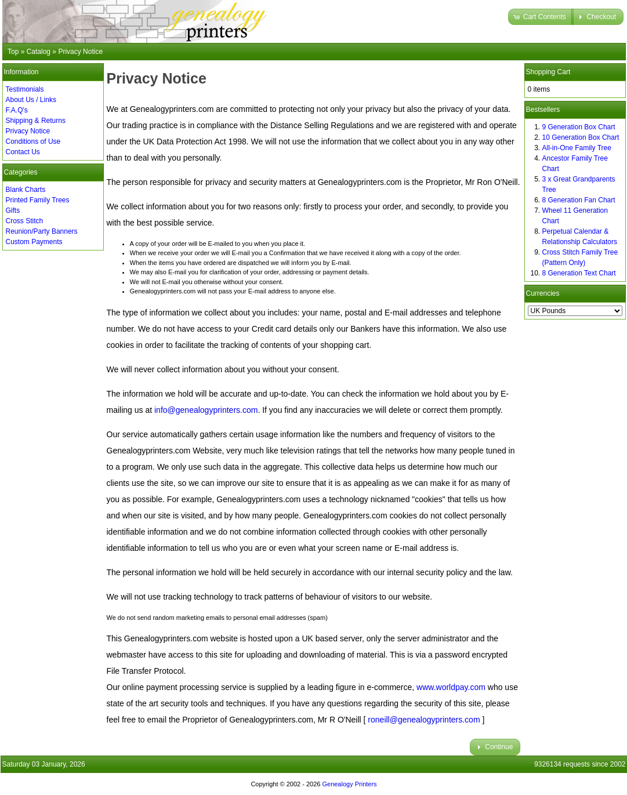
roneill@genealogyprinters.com (424, 719)
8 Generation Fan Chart (578, 200)
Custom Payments (34, 242)
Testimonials (25, 89)
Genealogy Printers (349, 784)
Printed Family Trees (38, 200)
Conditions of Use (33, 141)
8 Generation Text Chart (579, 273)
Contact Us (23, 152)
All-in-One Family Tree (576, 148)
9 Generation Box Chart (578, 127)
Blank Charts (26, 190)
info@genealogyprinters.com (206, 410)
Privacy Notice (28, 131)
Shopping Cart (548, 72)
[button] (541, 17)
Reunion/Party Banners (42, 231)
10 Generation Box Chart (580, 137)
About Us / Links (31, 100)
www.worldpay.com (450, 687)
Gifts (13, 210)
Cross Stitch (25, 221)
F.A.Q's (17, 110)
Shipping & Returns (36, 121)
